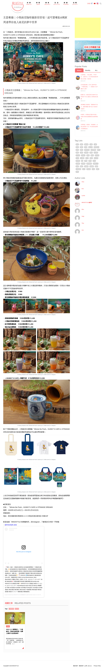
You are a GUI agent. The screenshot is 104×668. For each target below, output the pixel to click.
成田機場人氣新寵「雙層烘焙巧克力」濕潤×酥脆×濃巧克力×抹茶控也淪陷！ (89, 106)
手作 (87, 158)
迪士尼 (17, 608)
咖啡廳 (86, 144)
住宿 (93, 169)
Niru (83, 209)
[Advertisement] (88, 28)
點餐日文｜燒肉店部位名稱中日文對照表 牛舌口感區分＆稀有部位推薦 (89, 96)
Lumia (83, 195)
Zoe (83, 230)
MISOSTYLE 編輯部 (87, 202)
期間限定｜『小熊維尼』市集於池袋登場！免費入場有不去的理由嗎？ (14, 631)
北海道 (86, 152)
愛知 (92, 155)
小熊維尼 (11, 608)
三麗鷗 (82, 158)
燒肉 (77, 152)
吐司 (84, 169)
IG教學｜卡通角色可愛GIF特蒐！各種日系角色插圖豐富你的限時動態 (89, 116)
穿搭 (77, 171)
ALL (96, 70)
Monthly (87, 70)
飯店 (81, 166)
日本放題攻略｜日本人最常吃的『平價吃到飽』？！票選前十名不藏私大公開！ (89, 86)
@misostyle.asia (11, 525)
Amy (83, 181)
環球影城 (87, 149)
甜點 (81, 144)
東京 (77, 144)
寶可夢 (97, 155)
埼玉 (94, 160)
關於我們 (75, 665)
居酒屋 (78, 163)
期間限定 (96, 147)
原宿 (91, 152)
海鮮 (81, 147)
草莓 (86, 160)
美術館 (78, 160)
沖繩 (86, 147)
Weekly (79, 70)
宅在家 (96, 152)
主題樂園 (78, 169)
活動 (8, 626)
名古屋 (96, 158)
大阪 (95, 144)
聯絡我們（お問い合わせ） (86, 665)
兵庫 (81, 152)
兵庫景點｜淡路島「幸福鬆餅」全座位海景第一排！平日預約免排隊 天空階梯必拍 (89, 126)
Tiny (83, 223)
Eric (83, 188)
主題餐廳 (93, 149)
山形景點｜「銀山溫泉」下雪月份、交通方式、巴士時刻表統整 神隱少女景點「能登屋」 (89, 76)
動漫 (77, 147)
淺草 (97, 169)
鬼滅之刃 (95, 163)
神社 (99, 149)
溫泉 (77, 166)
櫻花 (91, 158)
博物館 (88, 169)
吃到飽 (83, 163)
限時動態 (89, 163)
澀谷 (81, 149)
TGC (77, 158)
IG (82, 160)
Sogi (83, 216)
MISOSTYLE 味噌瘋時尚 (19, 594)
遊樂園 (91, 166)
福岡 (96, 166)
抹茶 (77, 149)
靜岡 (88, 155)
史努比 (83, 155)
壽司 (90, 160)
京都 (91, 144)
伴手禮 (78, 155)
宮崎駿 (86, 166)
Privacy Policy (97, 665)
